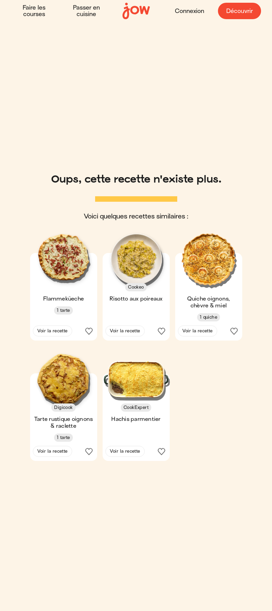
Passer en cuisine (86, 10)
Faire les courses (34, 10)
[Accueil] (136, 11)
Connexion (189, 11)
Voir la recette (52, 330)
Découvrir (239, 11)
